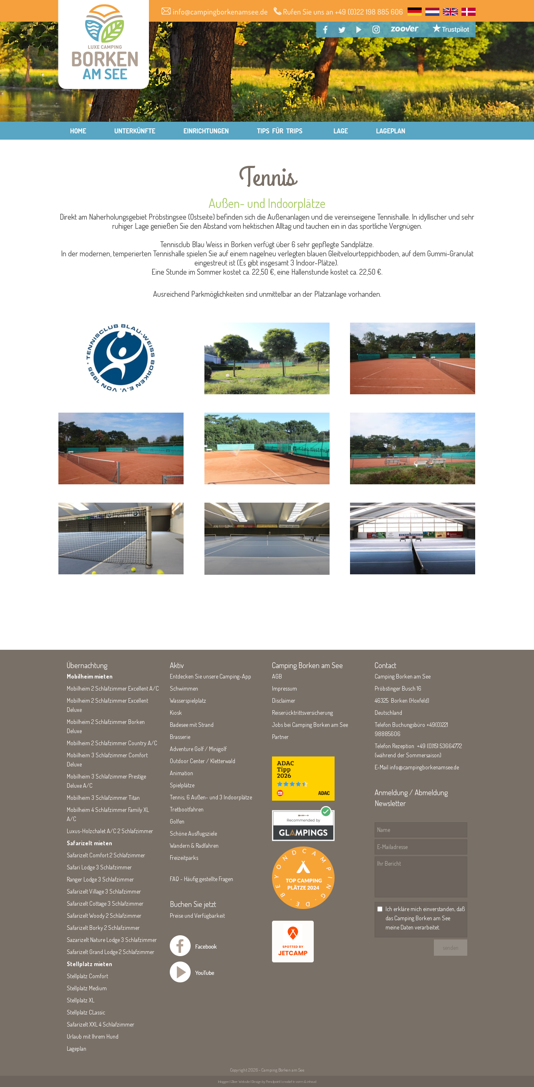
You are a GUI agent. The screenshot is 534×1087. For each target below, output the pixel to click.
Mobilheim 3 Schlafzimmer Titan (103, 797)
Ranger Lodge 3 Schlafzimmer (100, 879)
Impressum (284, 688)
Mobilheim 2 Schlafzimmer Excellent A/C (113, 688)
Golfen (177, 821)
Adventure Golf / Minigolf (198, 748)
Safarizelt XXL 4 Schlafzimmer (100, 1024)
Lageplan (76, 1048)
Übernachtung (87, 665)
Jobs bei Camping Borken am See (310, 724)
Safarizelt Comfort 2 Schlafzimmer (106, 855)
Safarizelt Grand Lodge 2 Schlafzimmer (110, 951)
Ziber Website (240, 1081)
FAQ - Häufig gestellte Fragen (201, 878)
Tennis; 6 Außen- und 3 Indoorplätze (211, 797)
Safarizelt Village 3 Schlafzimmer (104, 891)
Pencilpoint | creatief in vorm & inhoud (291, 1081)
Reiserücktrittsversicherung (302, 712)
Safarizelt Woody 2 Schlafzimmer (104, 915)
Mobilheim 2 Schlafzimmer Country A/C (112, 742)
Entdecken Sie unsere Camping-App (210, 676)
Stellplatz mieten (89, 963)
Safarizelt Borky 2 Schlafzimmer (103, 927)
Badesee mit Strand (192, 724)
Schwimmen (184, 688)
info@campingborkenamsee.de (424, 767)
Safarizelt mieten (89, 843)
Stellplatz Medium (87, 988)
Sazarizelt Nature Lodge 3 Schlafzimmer (112, 939)
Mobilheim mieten (90, 676)
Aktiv (177, 665)
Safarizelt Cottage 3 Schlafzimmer (105, 903)
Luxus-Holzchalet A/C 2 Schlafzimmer (110, 830)
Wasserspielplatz (188, 700)
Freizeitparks (184, 857)
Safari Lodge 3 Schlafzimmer (99, 867)
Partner (280, 736)
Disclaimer (283, 700)
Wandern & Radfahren (194, 845)
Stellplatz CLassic (86, 1012)
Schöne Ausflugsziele (193, 833)
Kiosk (176, 712)
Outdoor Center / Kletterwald (202, 760)
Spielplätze (182, 785)
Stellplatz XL (80, 1000)
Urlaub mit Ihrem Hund (92, 1036)
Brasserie (180, 736)
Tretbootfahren (187, 809)
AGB (277, 676)
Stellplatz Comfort (87, 975)
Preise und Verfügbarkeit (197, 915)
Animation (181, 772)
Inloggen (223, 1081)
